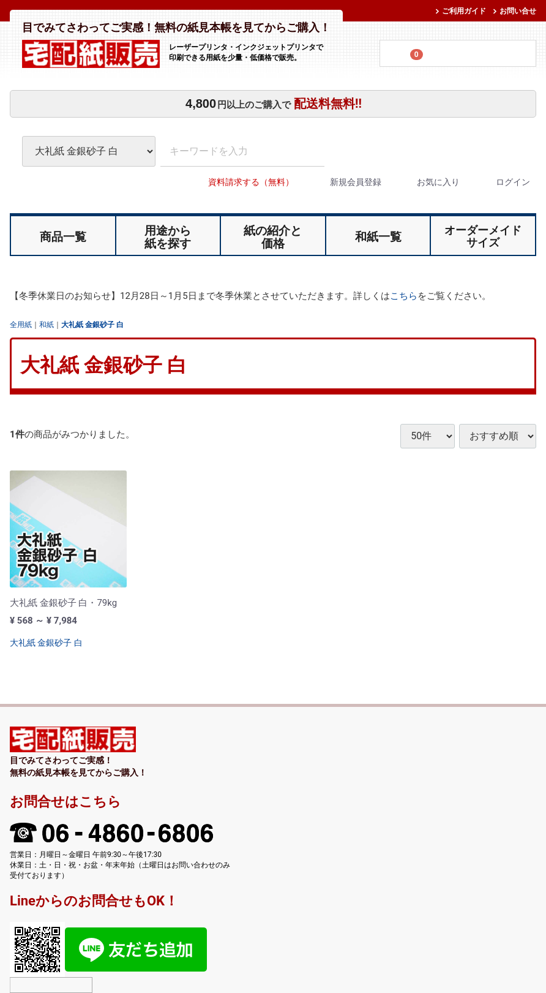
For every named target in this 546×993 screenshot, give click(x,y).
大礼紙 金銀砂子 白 (92, 324)
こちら (403, 295)
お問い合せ (517, 11)
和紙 (46, 324)
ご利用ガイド (464, 11)
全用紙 (21, 324)
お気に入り (427, 182)
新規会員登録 (345, 182)
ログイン (502, 182)
